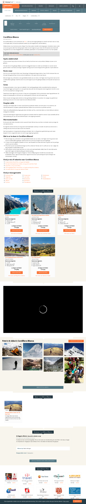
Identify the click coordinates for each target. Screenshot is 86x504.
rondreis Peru (37, 55)
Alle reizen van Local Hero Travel (42, 233)
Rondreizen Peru (9, 175)
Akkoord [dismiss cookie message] (77, 501)
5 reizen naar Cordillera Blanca (16, 55)
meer (9, 482)
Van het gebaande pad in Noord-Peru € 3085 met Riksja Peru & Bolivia (22, 167)
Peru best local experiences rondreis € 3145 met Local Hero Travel (21, 164)
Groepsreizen (27, 175)
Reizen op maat (8, 179)
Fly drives (7, 182)
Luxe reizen (26, 177)
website (13, 482)
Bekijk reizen (48, 29)
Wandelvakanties (47, 179)
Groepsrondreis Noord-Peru (12, 215)
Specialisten (27, 180)
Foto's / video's (44, 10)
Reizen (54, 10)
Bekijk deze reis (16, 230)
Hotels (44, 177)
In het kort (8, 10)
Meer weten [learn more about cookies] (66, 501)
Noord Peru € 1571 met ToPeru (12, 165)
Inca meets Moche (36, 257)
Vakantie (7, 180)
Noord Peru (61, 215)
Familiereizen (46, 175)
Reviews (34, 10)
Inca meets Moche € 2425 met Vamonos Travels (16, 169)
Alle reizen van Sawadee (16, 233)
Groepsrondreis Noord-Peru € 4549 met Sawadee (17, 162)
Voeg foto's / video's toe (76, 341)
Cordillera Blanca (34, 15)
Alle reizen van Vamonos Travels (43, 275)
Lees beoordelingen (36, 29)
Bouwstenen (27, 179)
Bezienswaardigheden (21, 10)
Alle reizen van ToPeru (69, 233)
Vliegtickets (8, 177)
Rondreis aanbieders (66, 10)
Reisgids (24, 15)
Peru (17, 15)
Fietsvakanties (27, 182)
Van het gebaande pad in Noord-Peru (14, 257)
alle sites (19, 2)
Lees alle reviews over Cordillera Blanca (43, 461)
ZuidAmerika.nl (8, 15)
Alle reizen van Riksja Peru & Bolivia (16, 275)
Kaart (78, 10)
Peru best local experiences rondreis (40, 215)
